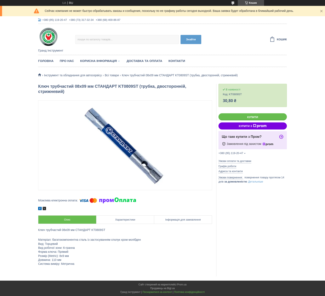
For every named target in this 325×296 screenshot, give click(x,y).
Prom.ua (182, 284)
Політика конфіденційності (189, 292)
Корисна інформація (98, 60)
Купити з (253, 126)
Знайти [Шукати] (191, 39)
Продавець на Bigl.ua (162, 288)
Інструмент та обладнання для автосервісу (73, 75)
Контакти (177, 60)
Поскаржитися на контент (157, 292)
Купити (252, 117)
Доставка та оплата (144, 60)
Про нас (67, 60)
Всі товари (112, 75)
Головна (45, 60)
